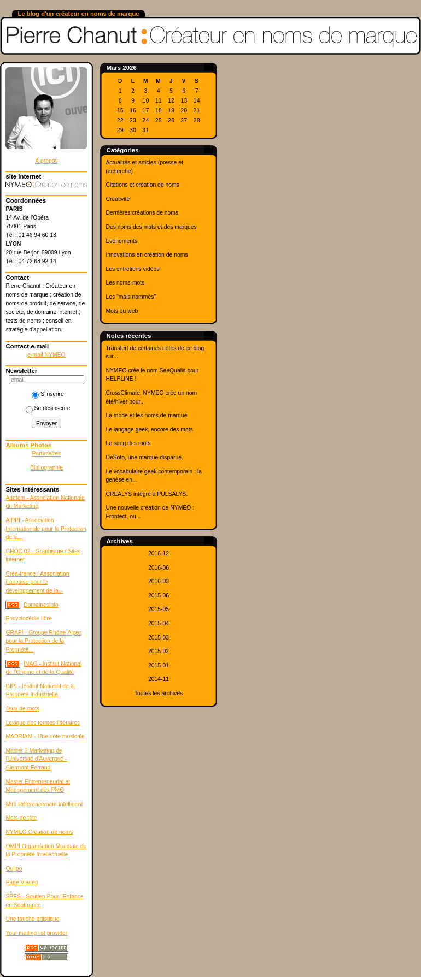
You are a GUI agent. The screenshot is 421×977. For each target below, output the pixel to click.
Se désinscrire (48, 408)
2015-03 (158, 638)
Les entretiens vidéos (132, 269)
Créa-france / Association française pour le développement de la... (37, 582)
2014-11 (158, 679)
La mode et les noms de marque (146, 415)
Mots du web (122, 311)
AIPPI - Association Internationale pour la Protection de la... (45, 528)
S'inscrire (47, 394)
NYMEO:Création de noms (39, 832)
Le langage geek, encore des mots (149, 430)
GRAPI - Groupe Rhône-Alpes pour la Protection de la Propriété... (43, 641)
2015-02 (158, 651)
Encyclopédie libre (28, 618)
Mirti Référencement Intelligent (44, 804)
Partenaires (46, 454)
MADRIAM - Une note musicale (44, 736)
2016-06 (158, 568)
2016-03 (158, 581)
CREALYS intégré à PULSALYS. (147, 494)
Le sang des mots (128, 443)
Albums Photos (28, 445)
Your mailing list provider (36, 933)
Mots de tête (21, 818)
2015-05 (158, 609)
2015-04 (158, 623)
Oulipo (13, 869)
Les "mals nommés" (131, 297)
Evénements (121, 241)
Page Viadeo (21, 882)
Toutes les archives (159, 693)
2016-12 (158, 553)
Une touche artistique (32, 919)
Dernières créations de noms (142, 213)
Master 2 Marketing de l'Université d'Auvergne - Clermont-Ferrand (36, 759)
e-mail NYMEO (46, 355)
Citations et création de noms (142, 185)
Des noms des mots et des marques (151, 227)
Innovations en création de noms (147, 255)
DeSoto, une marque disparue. (144, 457)
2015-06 (158, 596)
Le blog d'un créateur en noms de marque (78, 13)
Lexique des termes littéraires (42, 723)
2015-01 (158, 665)
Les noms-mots (125, 283)
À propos (46, 161)
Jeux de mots (22, 709)
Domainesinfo (41, 605)
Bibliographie (46, 468)
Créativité (118, 199)
